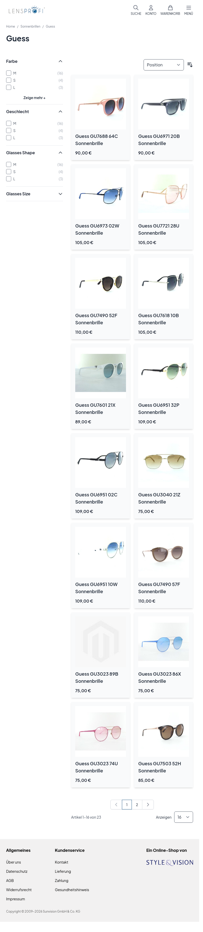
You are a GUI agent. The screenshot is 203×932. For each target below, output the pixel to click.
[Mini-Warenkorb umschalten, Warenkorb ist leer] (170, 10)
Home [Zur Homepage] (10, 26)
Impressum (15, 899)
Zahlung (61, 880)
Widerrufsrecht (19, 889)
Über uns (13, 862)
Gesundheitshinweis (72, 889)
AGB (10, 880)
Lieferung (63, 871)
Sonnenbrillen (30, 26)
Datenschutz (16, 871)
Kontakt (61, 862)
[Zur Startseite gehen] (26, 10)
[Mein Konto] (150, 10)
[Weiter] (148, 804)
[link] (116, 804)
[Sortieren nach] (164, 64)
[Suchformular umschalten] (136, 10)
